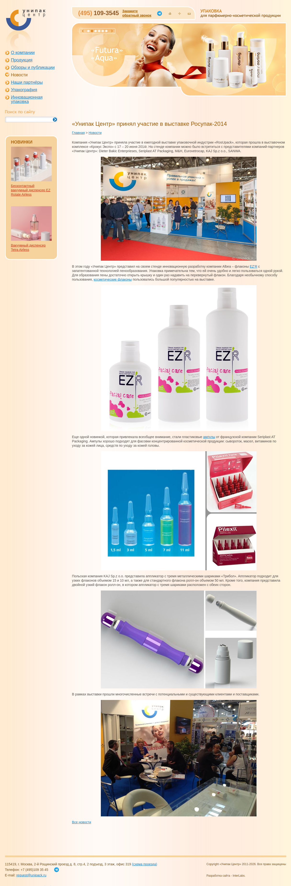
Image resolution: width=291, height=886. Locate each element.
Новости (19, 74)
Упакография (24, 89)
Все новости (81, 822)
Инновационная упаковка (27, 99)
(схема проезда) (144, 864)
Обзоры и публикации (33, 67)
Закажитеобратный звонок (136, 13)
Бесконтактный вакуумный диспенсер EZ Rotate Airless (31, 190)
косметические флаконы (113, 279)
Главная (78, 133)
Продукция (22, 60)
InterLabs (239, 875)
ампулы (209, 437)
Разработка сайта (218, 875)
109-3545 (98, 13)
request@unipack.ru (31, 875)
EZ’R (253, 266)
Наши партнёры (27, 82)
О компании (23, 52)
